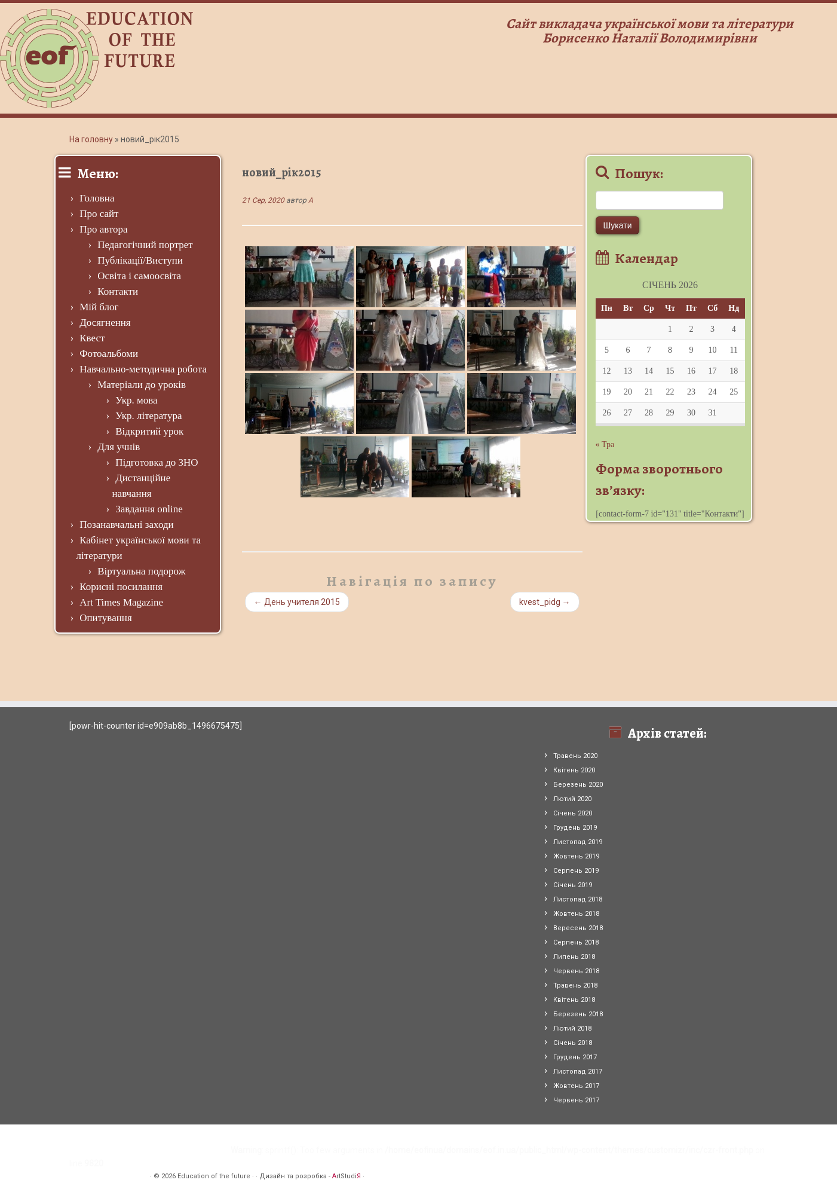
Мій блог (98, 307)
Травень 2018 (575, 985)
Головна (96, 198)
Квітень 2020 (574, 770)
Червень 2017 (576, 1100)
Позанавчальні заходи (126, 524)
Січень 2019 (572, 885)
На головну (91, 139)
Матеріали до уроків (141, 384)
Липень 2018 (574, 957)
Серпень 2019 (576, 871)
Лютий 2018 (572, 1028)
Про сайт (98, 213)
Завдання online (149, 509)
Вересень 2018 (578, 928)
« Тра (605, 444)
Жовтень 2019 (576, 856)
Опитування (105, 618)
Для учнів (118, 447)
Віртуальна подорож (141, 571)
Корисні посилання (121, 586)
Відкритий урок (149, 431)
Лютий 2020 (572, 799)
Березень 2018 (578, 1014)
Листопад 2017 (577, 1071)
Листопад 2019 (577, 842)
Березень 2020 (578, 784)
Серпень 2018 (576, 942)
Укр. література (148, 415)
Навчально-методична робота (143, 369)
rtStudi (346, 1176)
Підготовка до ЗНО (156, 462)
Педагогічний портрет (145, 244)
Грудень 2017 (575, 1057)
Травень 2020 (575, 756)
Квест (92, 338)
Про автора (103, 229)
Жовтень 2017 (576, 1086)
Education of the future (213, 1176)
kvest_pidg (545, 602)
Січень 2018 (572, 1043)
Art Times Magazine (121, 602)
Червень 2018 (576, 971)
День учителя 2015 (297, 602)
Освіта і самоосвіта (139, 276)
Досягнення (105, 322)
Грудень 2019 (575, 828)
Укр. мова (136, 400)
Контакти (117, 291)
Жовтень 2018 (576, 914)
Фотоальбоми (108, 353)
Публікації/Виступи (140, 260)
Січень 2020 (572, 813)
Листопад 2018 (577, 899)
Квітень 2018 (574, 1000)
